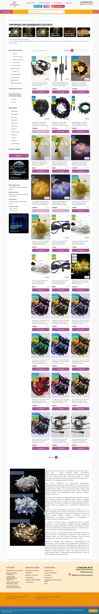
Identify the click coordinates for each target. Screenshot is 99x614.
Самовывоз (29, 577)
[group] (15, 32)
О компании (58, 3)
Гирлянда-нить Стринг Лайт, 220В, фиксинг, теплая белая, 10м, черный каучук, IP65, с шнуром (80, 401)
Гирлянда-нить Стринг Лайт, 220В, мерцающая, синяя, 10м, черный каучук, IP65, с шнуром (60, 361)
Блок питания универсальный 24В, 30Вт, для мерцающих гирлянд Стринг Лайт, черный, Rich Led (59, 440)
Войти (96, 11)
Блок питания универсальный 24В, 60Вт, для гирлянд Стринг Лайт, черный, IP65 (39, 84)
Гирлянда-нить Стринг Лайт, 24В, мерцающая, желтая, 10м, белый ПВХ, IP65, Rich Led (80, 282)
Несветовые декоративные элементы (11, 578)
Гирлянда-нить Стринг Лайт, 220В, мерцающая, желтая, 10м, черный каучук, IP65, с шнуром (80, 361)
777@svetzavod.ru (13, 210)
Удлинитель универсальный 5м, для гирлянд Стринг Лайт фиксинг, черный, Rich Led (60, 242)
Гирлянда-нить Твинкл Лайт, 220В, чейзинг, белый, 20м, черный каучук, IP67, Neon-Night (40, 124)
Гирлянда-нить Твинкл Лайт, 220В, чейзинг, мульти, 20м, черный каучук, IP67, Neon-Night (60, 124)
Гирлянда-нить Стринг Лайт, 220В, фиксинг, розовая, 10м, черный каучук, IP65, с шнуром (60, 401)
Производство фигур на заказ (52, 580)
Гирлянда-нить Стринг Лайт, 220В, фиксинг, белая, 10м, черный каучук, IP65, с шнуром (40, 440)
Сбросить (19, 155)
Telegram (37, 6)
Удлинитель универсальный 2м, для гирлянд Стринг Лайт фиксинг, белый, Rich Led (40, 282)
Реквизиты (48, 577)
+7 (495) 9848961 (13, 208)
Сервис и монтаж (31, 575)
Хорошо (93, 610)
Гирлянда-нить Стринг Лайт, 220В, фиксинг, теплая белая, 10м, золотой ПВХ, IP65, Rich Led (80, 203)
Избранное (29, 582)
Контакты (68, 3)
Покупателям (30, 3)
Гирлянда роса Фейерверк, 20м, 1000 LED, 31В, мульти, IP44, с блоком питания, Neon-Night (80, 163)
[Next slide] (90, 32)
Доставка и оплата (45, 3)
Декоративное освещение (11, 573)
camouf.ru (48, 598)
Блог (46, 583)
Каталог (6, 12)
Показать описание (13, 43)
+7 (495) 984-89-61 (84, 3)
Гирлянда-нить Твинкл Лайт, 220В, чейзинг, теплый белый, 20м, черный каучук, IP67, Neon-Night (80, 84)
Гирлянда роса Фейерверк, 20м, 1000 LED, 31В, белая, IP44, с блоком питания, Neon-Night (60, 203)
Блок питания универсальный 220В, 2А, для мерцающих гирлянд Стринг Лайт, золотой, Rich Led (59, 163)
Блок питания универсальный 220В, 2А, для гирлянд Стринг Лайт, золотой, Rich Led (39, 163)
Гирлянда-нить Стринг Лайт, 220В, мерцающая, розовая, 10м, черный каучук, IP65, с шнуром (40, 322)
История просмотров (33, 580)
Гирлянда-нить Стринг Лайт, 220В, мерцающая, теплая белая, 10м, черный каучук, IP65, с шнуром (60, 322)
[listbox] (47, 50)
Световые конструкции (14, 570)
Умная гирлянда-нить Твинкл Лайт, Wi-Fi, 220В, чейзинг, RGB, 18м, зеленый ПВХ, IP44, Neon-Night (80, 124)
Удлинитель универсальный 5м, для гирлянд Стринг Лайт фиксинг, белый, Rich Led (80, 242)
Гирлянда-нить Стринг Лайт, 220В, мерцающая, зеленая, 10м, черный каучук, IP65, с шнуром (40, 361)
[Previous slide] (9, 32)
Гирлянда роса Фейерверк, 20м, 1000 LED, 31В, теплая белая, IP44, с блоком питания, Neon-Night (40, 203)
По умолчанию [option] (43, 50)
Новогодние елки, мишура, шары (12, 582)
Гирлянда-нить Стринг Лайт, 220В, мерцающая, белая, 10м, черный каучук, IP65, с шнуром (80, 322)
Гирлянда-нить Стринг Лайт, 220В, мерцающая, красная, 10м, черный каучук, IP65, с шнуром (40, 401)
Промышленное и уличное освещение (13, 586)
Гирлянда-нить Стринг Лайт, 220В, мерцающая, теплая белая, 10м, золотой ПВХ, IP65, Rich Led (40, 242)
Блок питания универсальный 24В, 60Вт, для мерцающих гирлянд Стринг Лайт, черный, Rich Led (79, 440)
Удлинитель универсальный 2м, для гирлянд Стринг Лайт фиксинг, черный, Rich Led (60, 282)
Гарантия (28, 573)
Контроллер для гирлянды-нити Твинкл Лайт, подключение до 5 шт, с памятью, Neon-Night (60, 84)
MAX (47, 6)
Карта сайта (39, 600)
